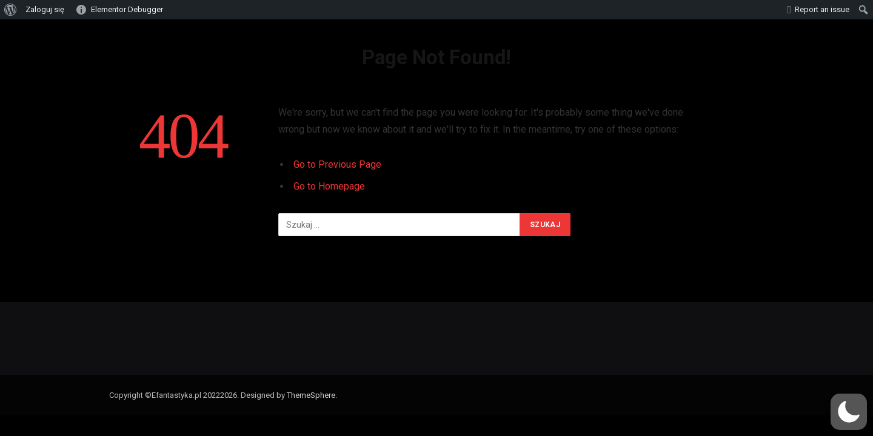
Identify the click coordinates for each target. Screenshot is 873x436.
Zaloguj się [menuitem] (44, 9)
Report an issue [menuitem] (822, 9)
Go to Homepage (329, 186)
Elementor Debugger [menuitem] (127, 9)
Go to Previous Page (337, 164)
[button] (849, 412)
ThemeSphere (311, 395)
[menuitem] (10, 9)
